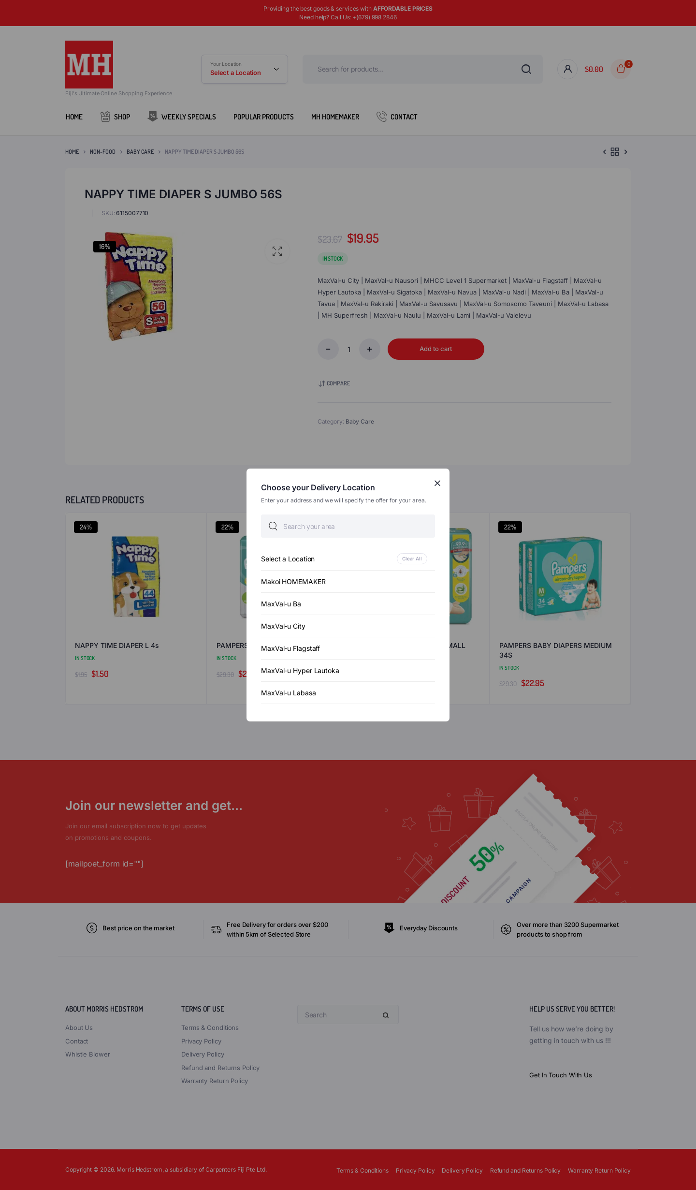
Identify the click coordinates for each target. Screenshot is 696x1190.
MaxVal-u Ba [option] (281, 604)
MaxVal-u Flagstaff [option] (290, 648)
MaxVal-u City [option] (283, 626)
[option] (348, 558)
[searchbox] (348, 526)
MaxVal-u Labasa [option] (288, 693)
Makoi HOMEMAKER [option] (293, 581)
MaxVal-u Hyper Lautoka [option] (300, 670)
